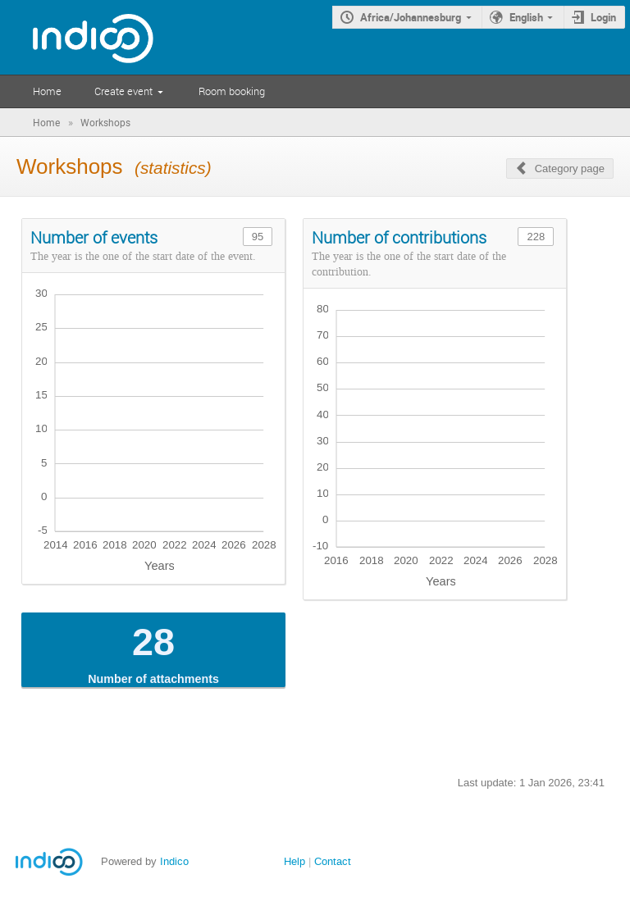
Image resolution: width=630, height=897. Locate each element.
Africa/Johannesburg (410, 17)
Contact (332, 861)
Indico (174, 861)
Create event (123, 91)
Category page (570, 168)
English (526, 17)
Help (294, 861)
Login (603, 17)
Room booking (232, 91)
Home (47, 91)
